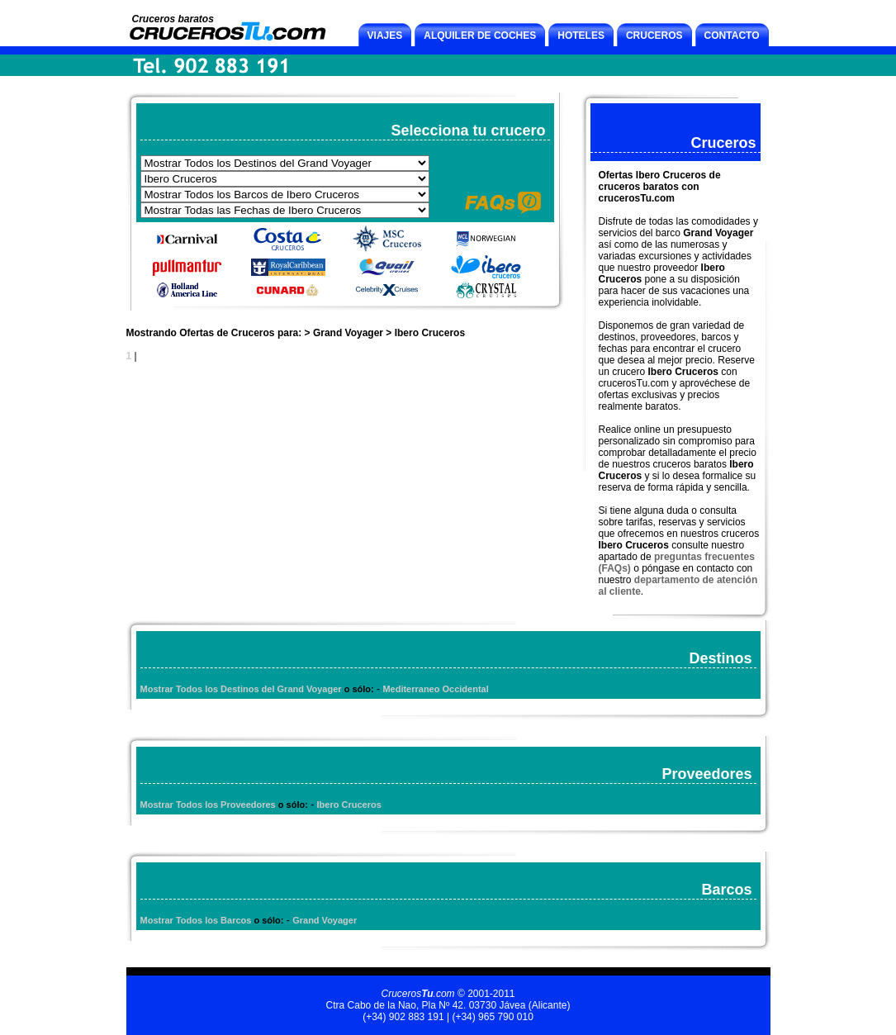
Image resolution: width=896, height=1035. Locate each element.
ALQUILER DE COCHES (480, 35)
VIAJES (385, 35)
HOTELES (580, 35)
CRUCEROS (654, 35)
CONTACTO (732, 35)
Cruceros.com (417, 993)
